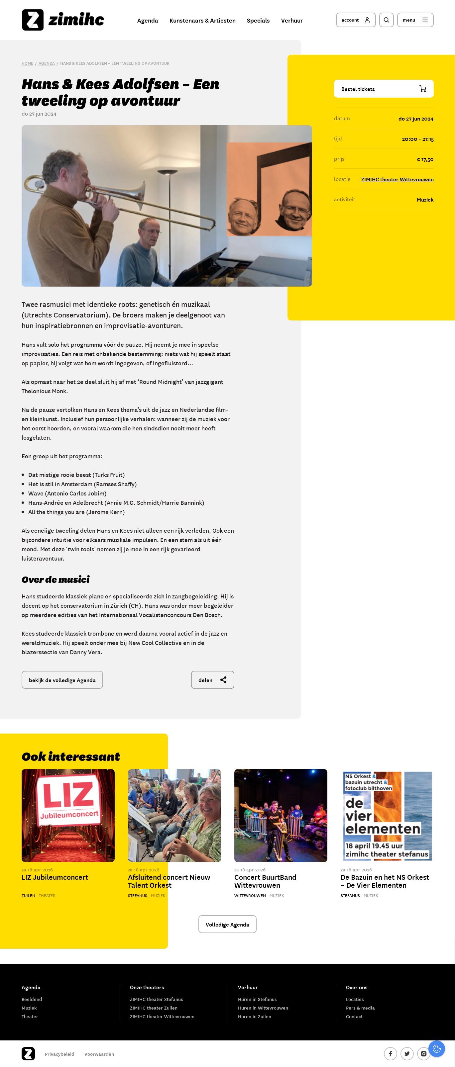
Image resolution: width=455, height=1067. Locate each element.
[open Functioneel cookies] (444, 991)
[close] (444, 949)
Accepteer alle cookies (398, 1035)
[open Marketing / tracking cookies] (444, 1011)
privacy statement (422, 969)
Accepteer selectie (398, 1054)
